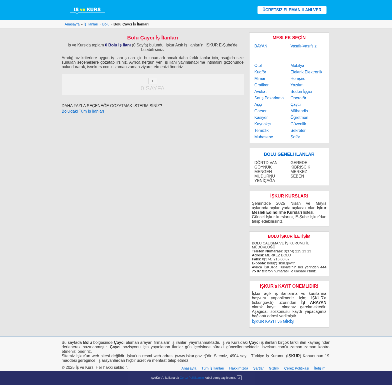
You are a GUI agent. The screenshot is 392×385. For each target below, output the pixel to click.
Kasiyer (261, 117)
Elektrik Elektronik (306, 72)
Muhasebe (263, 137)
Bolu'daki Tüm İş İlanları (83, 111)
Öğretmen (299, 117)
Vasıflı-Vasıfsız (303, 46)
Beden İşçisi (301, 91)
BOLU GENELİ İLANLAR (289, 154)
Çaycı (295, 104)
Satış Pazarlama (269, 98)
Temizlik (261, 130)
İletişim (320, 368)
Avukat (260, 91)
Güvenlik (298, 124)
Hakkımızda (238, 368)
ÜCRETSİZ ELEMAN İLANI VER (292, 10)
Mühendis (299, 111)
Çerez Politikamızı (192, 378)
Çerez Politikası (296, 368)
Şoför (295, 137)
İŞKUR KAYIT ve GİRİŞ (273, 321)
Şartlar (258, 368)
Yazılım (297, 85)
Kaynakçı (262, 124)
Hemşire (298, 78)
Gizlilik (274, 368)
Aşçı (258, 104)
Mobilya (297, 65)
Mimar (260, 78)
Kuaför (260, 72)
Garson (261, 111)
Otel (258, 65)
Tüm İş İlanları (213, 368)
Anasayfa (189, 368)
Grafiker (261, 85)
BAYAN (261, 46)
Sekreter (298, 130)
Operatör (298, 98)
